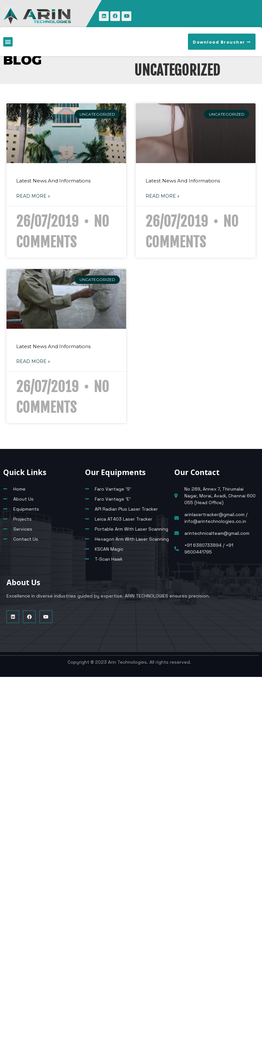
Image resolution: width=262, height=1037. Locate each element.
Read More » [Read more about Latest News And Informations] (33, 196)
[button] (8, 42)
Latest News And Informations (53, 181)
